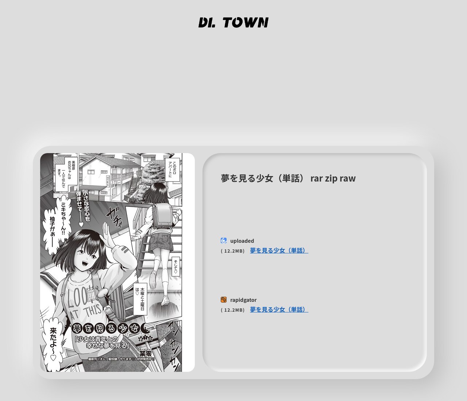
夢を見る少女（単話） (279, 250)
